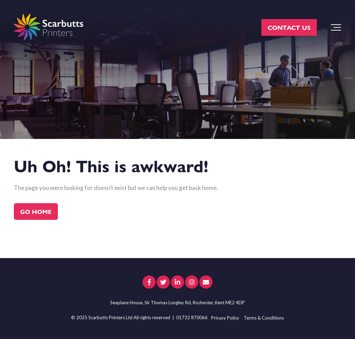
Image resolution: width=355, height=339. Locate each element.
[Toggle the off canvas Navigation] (336, 27)
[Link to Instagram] (191, 282)
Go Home (36, 211)
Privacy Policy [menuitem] (225, 318)
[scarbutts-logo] (48, 27)
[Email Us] (206, 282)
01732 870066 (192, 317)
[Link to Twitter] (163, 282)
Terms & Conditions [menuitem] (264, 318)
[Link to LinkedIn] (177, 282)
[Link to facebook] (149, 282)
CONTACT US (289, 27)
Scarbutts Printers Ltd (110, 317)
